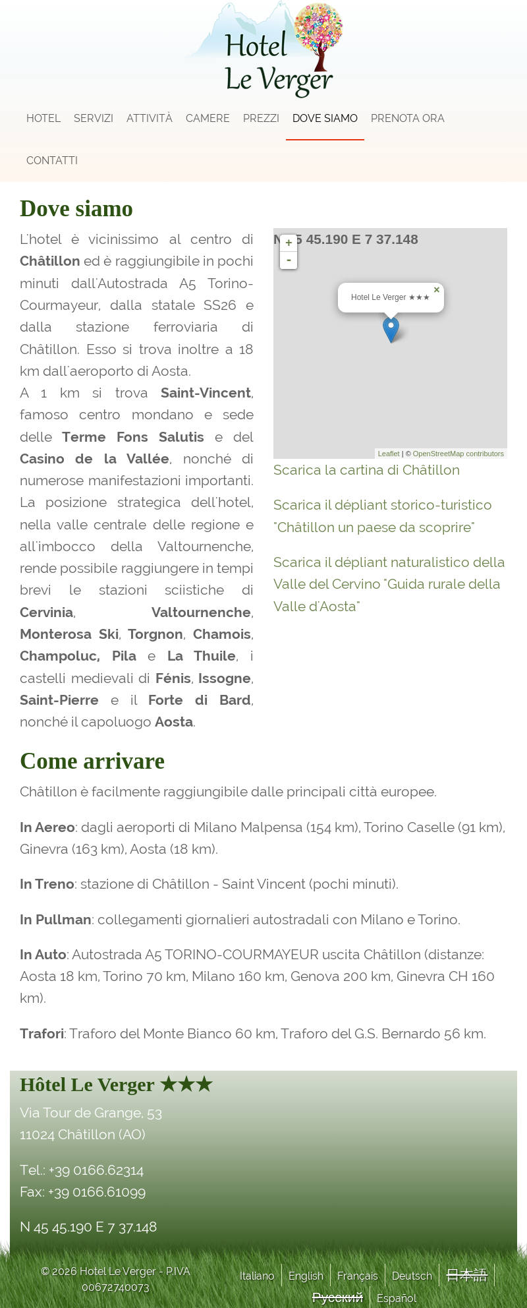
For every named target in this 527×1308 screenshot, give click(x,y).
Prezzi (261, 118)
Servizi (93, 118)
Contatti (52, 160)
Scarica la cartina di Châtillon (366, 469)
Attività (149, 118)
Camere (208, 118)
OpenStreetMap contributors (458, 454)
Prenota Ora (408, 118)
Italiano (257, 1276)
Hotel (43, 118)
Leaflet (389, 454)
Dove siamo (325, 118)
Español (396, 1298)
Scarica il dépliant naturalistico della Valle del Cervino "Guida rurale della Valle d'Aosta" (389, 584)
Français (357, 1276)
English (306, 1276)
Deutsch (412, 1276)
